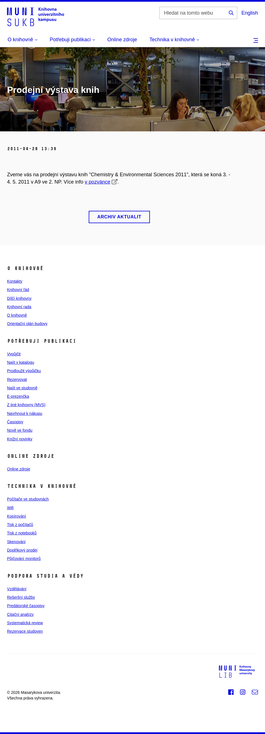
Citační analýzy (20, 614)
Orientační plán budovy (27, 323)
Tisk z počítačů (20, 524)
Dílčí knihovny (19, 298)
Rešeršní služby (21, 597)
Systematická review (25, 623)
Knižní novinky (19, 439)
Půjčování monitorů (24, 558)
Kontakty (14, 281)
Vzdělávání (16, 589)
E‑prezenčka (18, 396)
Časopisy (15, 422)
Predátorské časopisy (26, 605)
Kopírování (16, 516)
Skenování (16, 541)
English (249, 13)
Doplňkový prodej (22, 550)
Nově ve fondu (19, 430)
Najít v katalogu (20, 362)
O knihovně (17, 315)
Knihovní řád (18, 289)
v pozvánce (97, 182)
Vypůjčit (14, 354)
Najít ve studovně (22, 388)
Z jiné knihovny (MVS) (26, 405)
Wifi (10, 508)
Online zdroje (122, 39)
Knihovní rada (19, 307)
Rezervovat (17, 379)
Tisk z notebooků (21, 533)
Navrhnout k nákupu (24, 413)
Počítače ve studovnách (28, 499)
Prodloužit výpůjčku (24, 371)
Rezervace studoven (25, 631)
